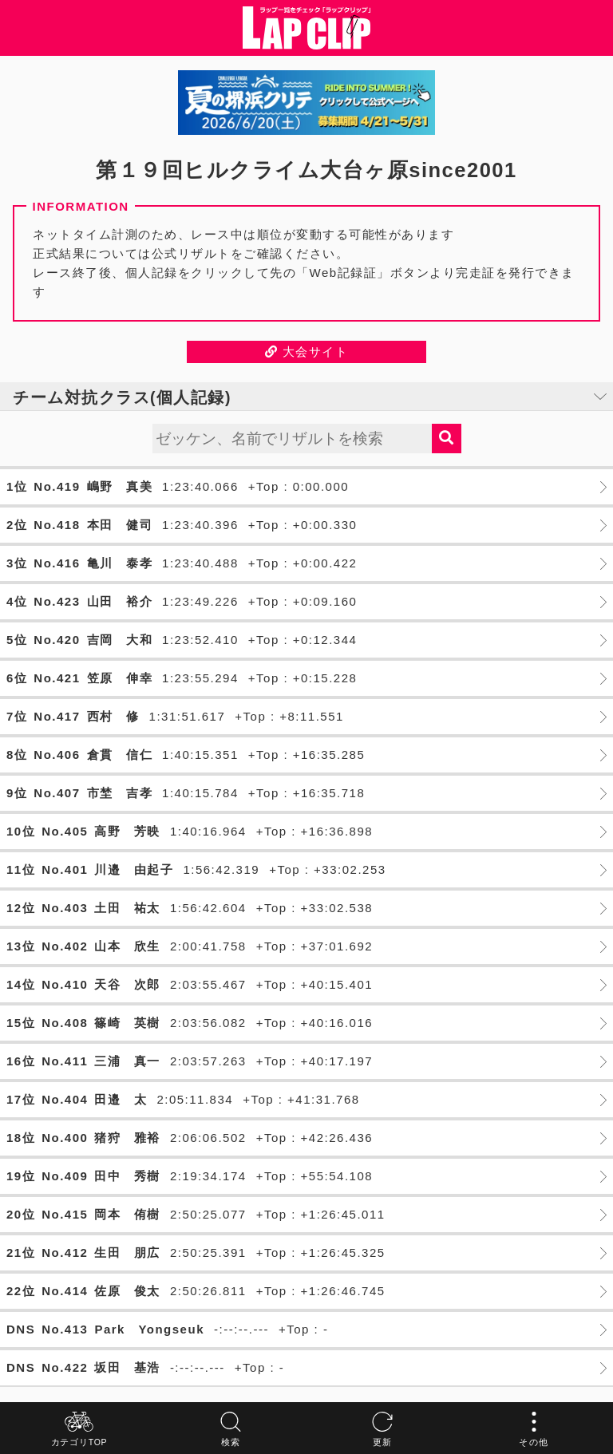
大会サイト (307, 351)
